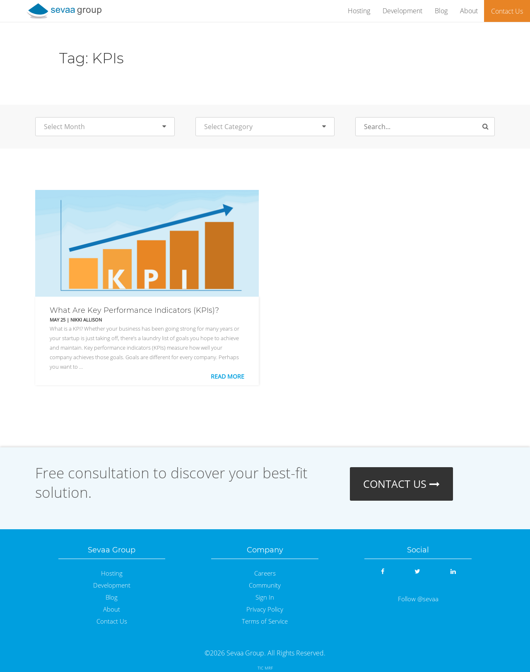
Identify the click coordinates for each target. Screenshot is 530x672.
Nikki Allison (86, 320)
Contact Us (507, 11)
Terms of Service (265, 621)
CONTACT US (401, 484)
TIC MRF (265, 668)
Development (402, 10)
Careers (265, 573)
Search (489, 127)
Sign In (264, 597)
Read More (227, 376)
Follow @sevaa (418, 599)
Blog (441, 10)
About (469, 10)
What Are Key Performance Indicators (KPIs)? (134, 310)
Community (265, 585)
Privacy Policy (264, 609)
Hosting (359, 10)
